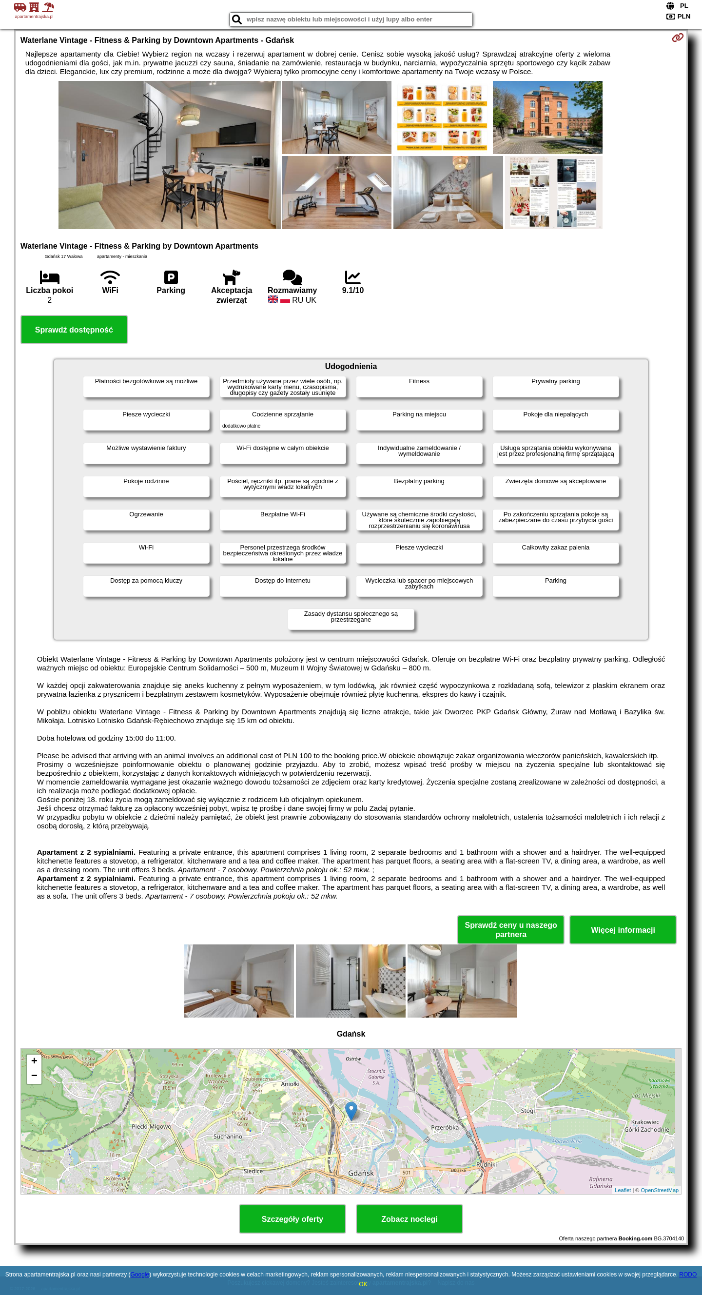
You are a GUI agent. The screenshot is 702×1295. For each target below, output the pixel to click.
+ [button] (34, 1062)
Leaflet (623, 1190)
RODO (688, 1274)
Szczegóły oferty (292, 1219)
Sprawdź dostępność (74, 330)
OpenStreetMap (660, 1190)
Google (139, 1274)
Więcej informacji (623, 930)
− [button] (34, 1076)
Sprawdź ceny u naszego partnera (511, 930)
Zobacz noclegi (409, 1219)
